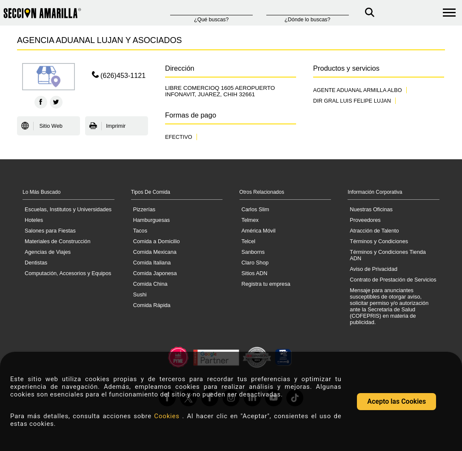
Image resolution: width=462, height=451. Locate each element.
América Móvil (259, 230)
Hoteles (34, 220)
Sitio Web (42, 126)
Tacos (140, 230)
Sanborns (253, 252)
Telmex (250, 220)
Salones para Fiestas (50, 230)
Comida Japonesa (155, 273)
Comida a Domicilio (156, 241)
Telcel (249, 241)
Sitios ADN (255, 273)
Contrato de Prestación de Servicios (393, 279)
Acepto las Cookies (396, 401)
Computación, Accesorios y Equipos (68, 273)
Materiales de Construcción (58, 241)
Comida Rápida (152, 305)
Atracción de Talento (374, 230)
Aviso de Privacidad (373, 269)
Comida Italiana (152, 262)
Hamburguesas (151, 220)
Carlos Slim (255, 209)
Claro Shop (255, 262)
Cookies (168, 416)
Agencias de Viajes (48, 252)
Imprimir (107, 126)
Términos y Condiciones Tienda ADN (388, 255)
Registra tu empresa (266, 284)
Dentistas (36, 262)
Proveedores (365, 220)
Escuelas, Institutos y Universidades (68, 209)
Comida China (150, 284)
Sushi (140, 294)
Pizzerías (144, 209)
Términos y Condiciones (379, 241)
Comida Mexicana (155, 252)
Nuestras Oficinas (371, 209)
